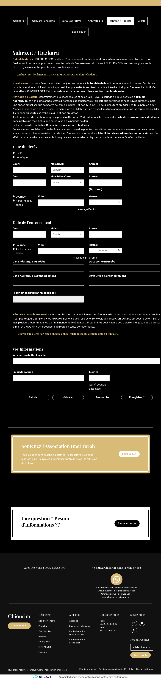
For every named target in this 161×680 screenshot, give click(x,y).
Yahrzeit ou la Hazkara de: (30, 355)
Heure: (93, 196)
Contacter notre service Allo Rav (77, 633)
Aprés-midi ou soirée (22, 202)
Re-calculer (102, 397)
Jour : (16, 228)
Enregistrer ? (137, 397)
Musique (43, 652)
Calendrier (19, 20)
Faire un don (129, 454)
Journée (19, 196)
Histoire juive (45, 647)
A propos (73, 621)
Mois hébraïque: (61, 176)
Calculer (34, 397)
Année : (93, 228)
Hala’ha (42, 636)
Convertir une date (43, 20)
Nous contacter (127, 523)
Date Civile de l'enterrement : (108, 275)
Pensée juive (45, 631)
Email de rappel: (23, 372)
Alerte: (93, 372)
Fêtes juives (44, 641)
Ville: (41, 196)
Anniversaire (95, 20)
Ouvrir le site (140, 655)
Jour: (16, 163)
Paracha (43, 626)
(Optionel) (95, 189)
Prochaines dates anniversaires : (34, 292)
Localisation (79, 31)
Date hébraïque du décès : (30, 261)
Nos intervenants (47, 621)
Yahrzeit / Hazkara (120, 20)
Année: (93, 163)
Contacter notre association (77, 641)
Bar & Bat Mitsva (71, 20)
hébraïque (20, 157)
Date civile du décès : (102, 261)
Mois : (54, 228)
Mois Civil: (57, 163)
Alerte (141, 20)
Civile (17, 153)
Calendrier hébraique (79, 626)
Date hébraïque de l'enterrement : (35, 275)
